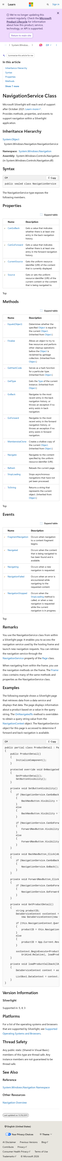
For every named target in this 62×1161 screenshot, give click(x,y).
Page (45, 658)
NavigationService (13, 658)
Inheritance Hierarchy (16, 68)
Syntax (8, 72)
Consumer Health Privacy (15, 1151)
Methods (9, 81)
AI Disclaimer (9, 1142)
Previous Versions (29, 1142)
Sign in (55, 4)
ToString (12, 487)
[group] (31, 865)
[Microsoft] (31, 4)
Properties (10, 76)
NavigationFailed (16, 576)
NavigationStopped (17, 593)
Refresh (11, 467)
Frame (54, 670)
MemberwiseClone (17, 441)
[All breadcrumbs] (5, 45)
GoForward (13, 417)
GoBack (11, 394)
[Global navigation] (3, 4)
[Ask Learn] (41, 45)
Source (11, 274)
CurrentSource (15, 261)
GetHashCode (15, 367)
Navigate (12, 454)
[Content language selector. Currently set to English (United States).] (18, 1126)
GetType (12, 381)
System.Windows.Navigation (35, 151)
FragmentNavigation (18, 536)
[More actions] (56, 45)
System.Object (11, 139)
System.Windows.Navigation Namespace (21, 45)
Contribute (8, 1146)
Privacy (21, 1146)
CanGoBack (14, 228)
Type (40, 381)
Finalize (11, 340)
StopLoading (14, 474)
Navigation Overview (15, 1102)
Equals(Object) (15, 324)
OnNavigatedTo (24, 714)
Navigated (13, 550)
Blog (43, 1142)
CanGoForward (15, 244)
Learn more (32, 109)
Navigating (13, 566)
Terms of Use (41, 1151)
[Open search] (47, 4)
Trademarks (8, 1156)
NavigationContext (13, 723)
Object (41, 327)
